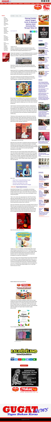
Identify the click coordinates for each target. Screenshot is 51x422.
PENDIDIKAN (21, 3)
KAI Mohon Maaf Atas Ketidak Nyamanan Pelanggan (22, 185)
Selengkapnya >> (42, 181)
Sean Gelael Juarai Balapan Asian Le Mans (20, 184)
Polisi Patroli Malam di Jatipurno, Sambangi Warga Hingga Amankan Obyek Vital (6, 30)
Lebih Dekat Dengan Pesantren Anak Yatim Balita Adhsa (43, 154)
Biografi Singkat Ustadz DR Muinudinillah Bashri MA (43, 142)
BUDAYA (2, 3)
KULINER (32, 3)
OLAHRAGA (37, 3)
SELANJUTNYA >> (24, 366)
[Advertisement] (25, 415)
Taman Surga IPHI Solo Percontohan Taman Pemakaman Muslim (42, 128)
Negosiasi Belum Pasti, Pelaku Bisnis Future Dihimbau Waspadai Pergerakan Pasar (43, 94)
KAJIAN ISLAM (15, 3)
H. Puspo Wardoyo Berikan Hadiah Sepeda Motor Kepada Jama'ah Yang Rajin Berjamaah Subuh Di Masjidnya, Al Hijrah (43, 114)
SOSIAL (42, 3)
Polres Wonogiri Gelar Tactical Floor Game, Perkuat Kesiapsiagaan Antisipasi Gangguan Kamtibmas (43, 194)
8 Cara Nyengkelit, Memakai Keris (43, 167)
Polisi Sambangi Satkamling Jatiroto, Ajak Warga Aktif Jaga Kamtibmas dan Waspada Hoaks (6, 21)
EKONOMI (9, 3)
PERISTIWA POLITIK (27, 3)
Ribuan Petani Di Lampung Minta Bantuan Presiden (21, 181)
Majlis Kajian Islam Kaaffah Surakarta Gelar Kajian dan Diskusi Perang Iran (42, 86)
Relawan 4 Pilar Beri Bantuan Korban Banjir (20, 182)
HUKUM (6, 3)
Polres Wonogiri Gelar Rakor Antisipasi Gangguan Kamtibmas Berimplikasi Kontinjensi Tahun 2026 (6, 46)
